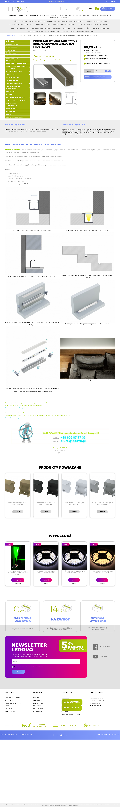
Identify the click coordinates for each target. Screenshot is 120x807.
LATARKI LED (65, 31)
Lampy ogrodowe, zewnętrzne (38, 28)
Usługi (71, 16)
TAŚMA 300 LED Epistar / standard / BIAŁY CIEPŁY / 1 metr (102, 571)
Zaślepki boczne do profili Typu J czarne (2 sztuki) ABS (46, 503)
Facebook (10, 1)
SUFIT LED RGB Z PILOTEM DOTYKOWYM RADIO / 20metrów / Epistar (17, 572)
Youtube (20, 1)
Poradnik (54, 16)
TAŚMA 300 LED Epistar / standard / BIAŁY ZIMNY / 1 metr (74, 571)
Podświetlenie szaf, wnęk (18, 24)
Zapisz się (18, 671)
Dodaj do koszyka (99, 77)
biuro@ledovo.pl (96, 698)
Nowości (12, 16)
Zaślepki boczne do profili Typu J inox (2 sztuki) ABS (17, 503)
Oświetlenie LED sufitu (77, 21)
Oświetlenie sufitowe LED (100, 28)
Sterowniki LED (105, 16)
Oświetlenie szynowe (85, 31)
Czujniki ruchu (105, 24)
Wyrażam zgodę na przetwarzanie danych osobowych (28, 666)
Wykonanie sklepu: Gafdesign (108, 734)
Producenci (37, 697)
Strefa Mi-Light (53, 31)
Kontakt (86, 16)
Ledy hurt (8, 708)
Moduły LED (56, 28)
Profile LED (51, 21)
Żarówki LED (62, 21)
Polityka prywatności (13, 703)
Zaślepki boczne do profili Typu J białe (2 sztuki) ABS (74, 503)
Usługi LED (37, 706)
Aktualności (44, 16)
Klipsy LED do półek (67, 24)
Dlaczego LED (38, 711)
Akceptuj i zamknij (72, 805)
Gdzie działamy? (11, 711)
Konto (112, 1)
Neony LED (66, 28)
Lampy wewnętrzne (18, 28)
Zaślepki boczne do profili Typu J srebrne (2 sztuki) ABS (102, 503)
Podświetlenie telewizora (60, 17)
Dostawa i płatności (12, 697)
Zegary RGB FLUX (92, 24)
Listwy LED (94, 16)
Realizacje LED (38, 708)
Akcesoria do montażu (80, 28)
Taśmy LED (17, 21)
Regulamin (9, 700)
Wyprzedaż (33, 16)
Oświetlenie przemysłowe (36, 31)
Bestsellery (22, 16)
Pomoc (78, 16)
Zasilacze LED (40, 21)
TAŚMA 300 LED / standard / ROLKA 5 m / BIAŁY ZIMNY (46, 571)
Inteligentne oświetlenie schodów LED (44, 24)
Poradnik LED (38, 703)
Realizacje (63, 16)
